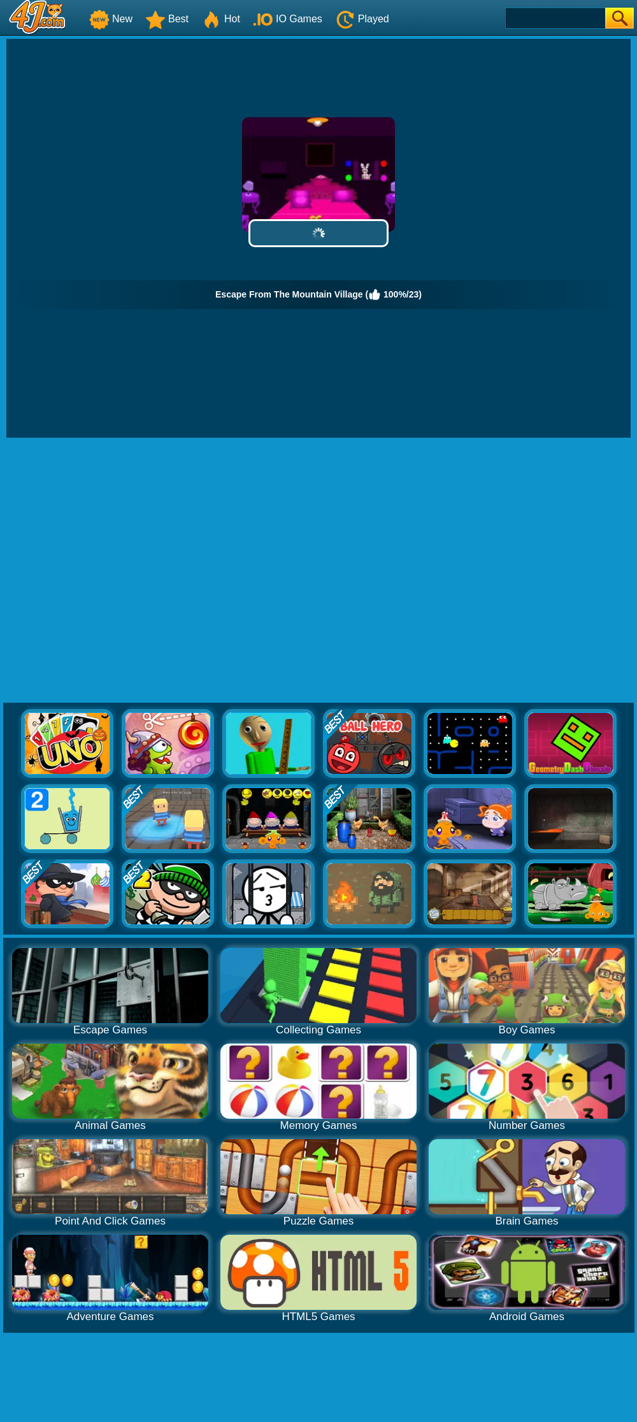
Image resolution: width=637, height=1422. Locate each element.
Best (167, 18)
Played (362, 18)
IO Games (287, 18)
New (110, 18)
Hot (220, 18)
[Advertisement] (127, 571)
